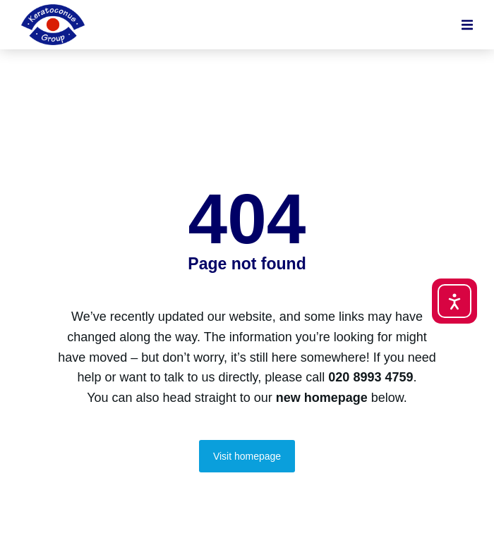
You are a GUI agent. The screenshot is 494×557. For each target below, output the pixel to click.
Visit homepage (247, 456)
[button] (467, 24)
